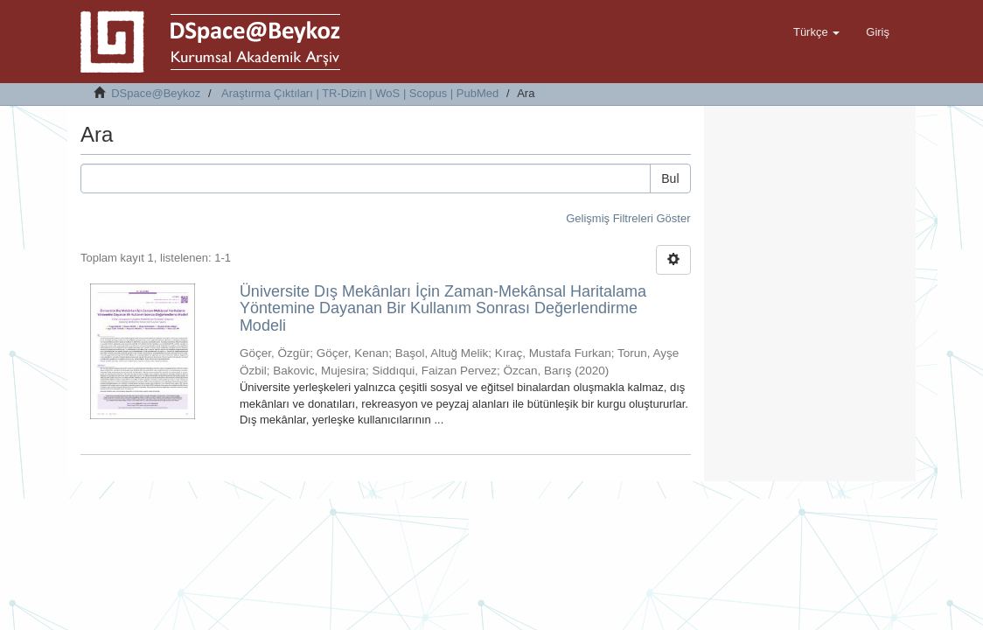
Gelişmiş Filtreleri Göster (628, 218)
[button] (816, 32)
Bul (670, 179)
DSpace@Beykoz (155, 93)
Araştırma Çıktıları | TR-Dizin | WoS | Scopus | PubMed (359, 93)
